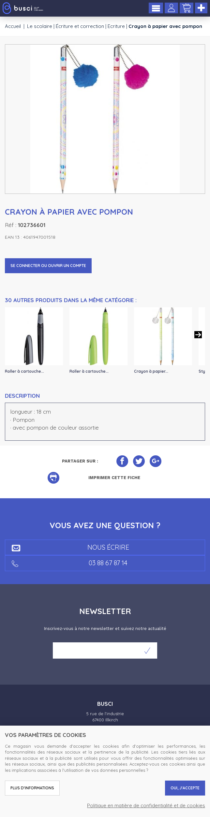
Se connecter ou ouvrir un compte (48, 265)
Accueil (13, 26)
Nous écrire (70, 547)
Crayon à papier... (151, 371)
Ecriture (116, 26)
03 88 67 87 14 (70, 563)
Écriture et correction (80, 26)
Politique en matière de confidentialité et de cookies (146, 805)
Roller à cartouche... (24, 371)
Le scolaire (39, 26)
